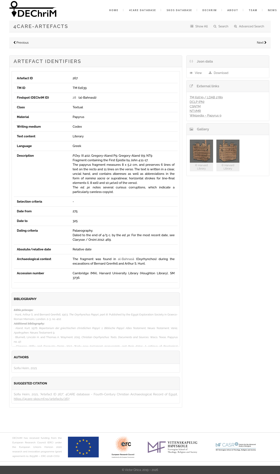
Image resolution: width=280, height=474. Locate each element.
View (198, 73)
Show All (201, 26)
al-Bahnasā (126, 259)
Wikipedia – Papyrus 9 (205, 115)
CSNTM (195, 106)
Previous (21, 42)
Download (221, 73)
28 (74, 97)
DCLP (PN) (197, 102)
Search (223, 26)
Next (262, 42)
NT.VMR (195, 111)
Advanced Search (251, 26)
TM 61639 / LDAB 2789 (206, 97)
